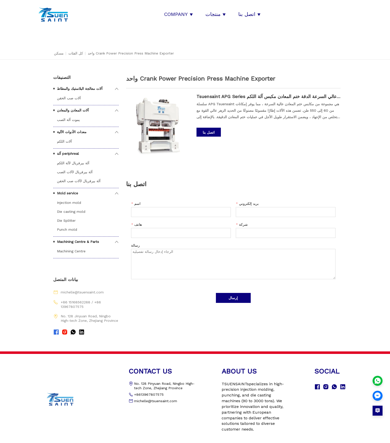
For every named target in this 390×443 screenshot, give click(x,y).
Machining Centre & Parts (78, 237)
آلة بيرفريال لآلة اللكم (73, 159)
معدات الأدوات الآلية (72, 128)
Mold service (67, 189)
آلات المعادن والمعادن (73, 106)
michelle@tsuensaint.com (82, 288)
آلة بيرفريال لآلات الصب (75, 168)
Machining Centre (71, 247)
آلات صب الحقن (69, 94)
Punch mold (67, 225)
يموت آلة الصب (68, 115)
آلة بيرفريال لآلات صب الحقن (78, 177)
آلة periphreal (68, 149)
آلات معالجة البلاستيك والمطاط (79, 84)
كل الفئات (75, 49)
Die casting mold (71, 207)
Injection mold (69, 198)
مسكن (59, 49)
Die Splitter (66, 216)
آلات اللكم (64, 137)
